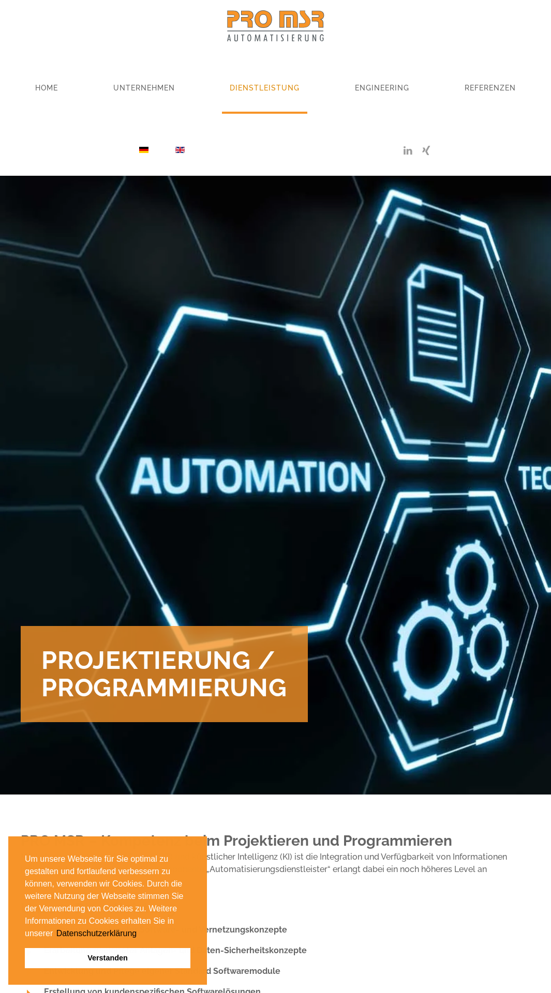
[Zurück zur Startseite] (275, 26)
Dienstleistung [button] (265, 88)
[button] (54, 934)
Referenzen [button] (490, 88)
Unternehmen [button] (144, 88)
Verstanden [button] (107, 958)
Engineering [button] (382, 88)
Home (46, 88)
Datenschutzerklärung (96, 933)
